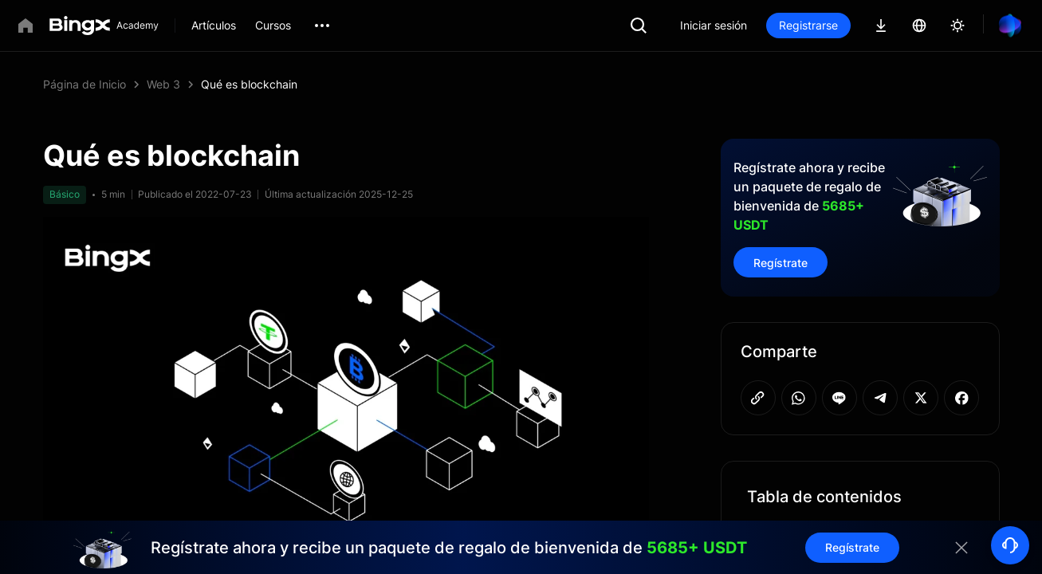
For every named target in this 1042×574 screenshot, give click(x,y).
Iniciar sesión (713, 25)
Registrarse (808, 25)
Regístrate (780, 262)
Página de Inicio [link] (84, 84)
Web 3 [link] (163, 84)
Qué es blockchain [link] (249, 84)
